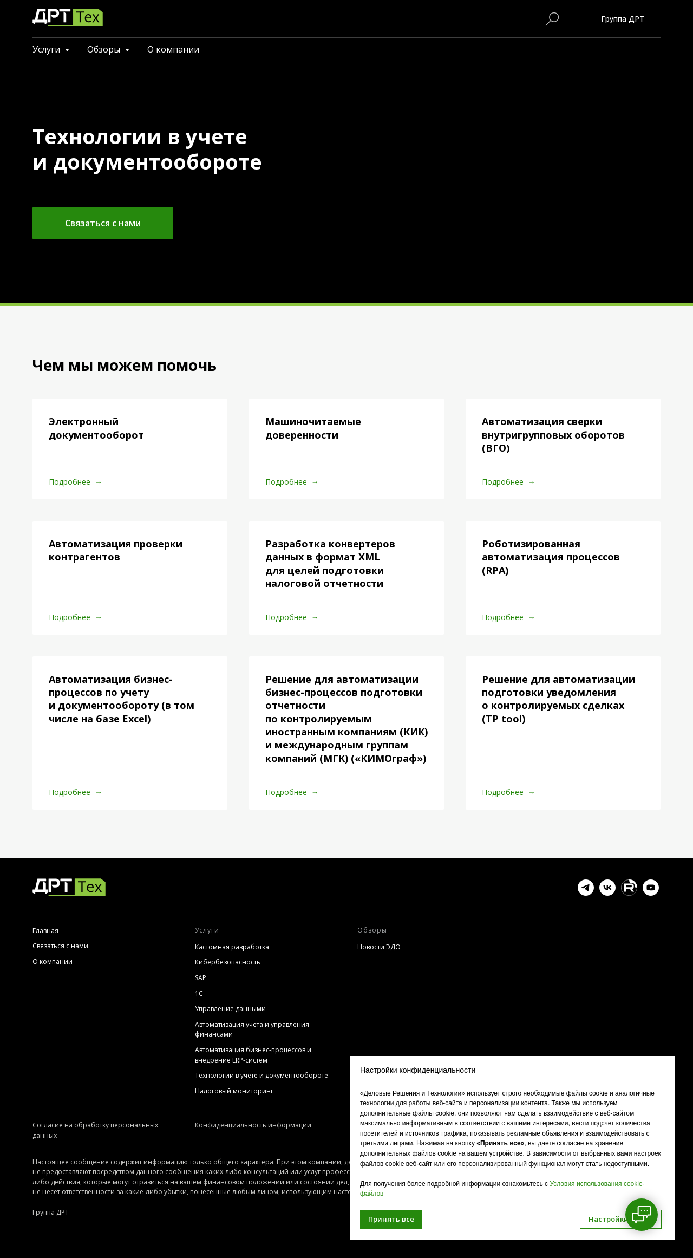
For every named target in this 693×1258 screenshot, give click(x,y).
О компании (173, 49)
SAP (200, 977)
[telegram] (586, 892)
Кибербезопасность (227, 962)
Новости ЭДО (379, 946)
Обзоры (104, 49)
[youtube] (651, 892)
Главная (45, 930)
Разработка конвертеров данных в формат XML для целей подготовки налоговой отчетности (330, 563)
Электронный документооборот (96, 428)
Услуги (47, 49)
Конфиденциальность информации (253, 1125)
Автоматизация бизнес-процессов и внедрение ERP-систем (253, 1055)
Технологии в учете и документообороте (261, 1075)
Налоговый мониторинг (234, 1091)
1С (199, 993)
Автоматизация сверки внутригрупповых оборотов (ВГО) (553, 434)
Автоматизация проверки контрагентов (115, 550)
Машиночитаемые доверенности (313, 428)
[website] (629, 892)
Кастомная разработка (232, 946)
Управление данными (230, 1008)
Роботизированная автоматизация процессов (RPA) (551, 557)
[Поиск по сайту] (552, 19)
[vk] (607, 892)
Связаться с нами (60, 945)
